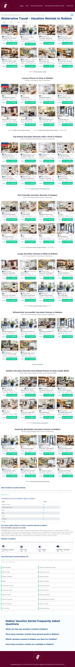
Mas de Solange (25, 97)
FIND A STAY (69, 6)
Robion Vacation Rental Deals (40, 423)
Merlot (22, 236)
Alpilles (4, 581)
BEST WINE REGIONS (37, 6)
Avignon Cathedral (7, 576)
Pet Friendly (8, 527)
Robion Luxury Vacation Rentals (21, 130)
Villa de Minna (42, 155)
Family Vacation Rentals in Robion (38, 306)
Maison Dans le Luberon (45, 470)
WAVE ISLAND (6, 572)
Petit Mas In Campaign (45, 178)
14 (43, 513)
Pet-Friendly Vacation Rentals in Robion (36, 247)
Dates (4, 22)
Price (11, 22)
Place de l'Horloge (7, 603)
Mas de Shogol (24, 38)
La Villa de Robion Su (63, 119)
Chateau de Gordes (7, 590)
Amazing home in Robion (27, 448)
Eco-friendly (22, 527)
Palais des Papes (6, 567)
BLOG (27, 6)
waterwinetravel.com (16, 664)
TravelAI (41, 664)
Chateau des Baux (44, 576)
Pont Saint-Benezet (44, 608)
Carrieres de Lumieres (7, 585)
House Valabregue (62, 295)
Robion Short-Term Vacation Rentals (40, 481)
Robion (16, 40)
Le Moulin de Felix (25, 214)
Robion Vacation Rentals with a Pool (40, 188)
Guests (18, 22)
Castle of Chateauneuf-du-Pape (47, 567)
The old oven (5, 412)
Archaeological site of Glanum (47, 599)
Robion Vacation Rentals (40, 71)
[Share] (72, 15)
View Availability (11, 43)
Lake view (15, 527)
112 (44, 504)
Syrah (40, 236)
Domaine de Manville (44, 594)
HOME (21, 6)
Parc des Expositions (44, 585)
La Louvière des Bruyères (45, 38)
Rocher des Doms (44, 590)
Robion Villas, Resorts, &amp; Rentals (48, 130)
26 (43, 510)
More (26, 22)
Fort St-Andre (5, 608)
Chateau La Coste (43, 603)
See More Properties (37, 364)
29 (43, 507)
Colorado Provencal (44, 572)
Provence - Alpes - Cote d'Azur (8, 40)
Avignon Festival (6, 594)
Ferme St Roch (24, 273)
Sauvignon (60, 214)
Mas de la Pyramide (7, 599)
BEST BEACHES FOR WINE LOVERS (54, 6)
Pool (2, 527)
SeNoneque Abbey (44, 581)
